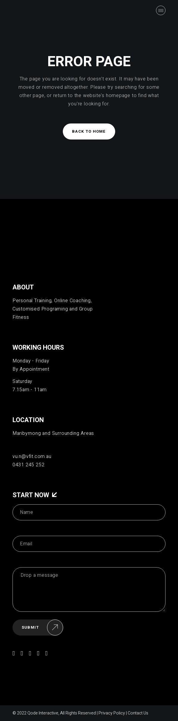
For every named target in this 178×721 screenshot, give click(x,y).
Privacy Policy (112, 713)
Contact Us (138, 713)
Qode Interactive (42, 713)
